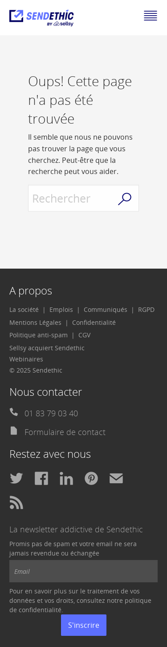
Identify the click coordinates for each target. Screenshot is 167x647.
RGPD (146, 309)
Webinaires (26, 359)
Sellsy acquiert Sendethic (47, 348)
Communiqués (105, 309)
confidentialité (40, 610)
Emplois (61, 309)
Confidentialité (94, 322)
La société (24, 309)
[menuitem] (27, 310)
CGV (84, 335)
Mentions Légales (35, 322)
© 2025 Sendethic (35, 370)
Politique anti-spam (38, 335)
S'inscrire (83, 625)
